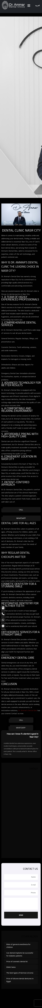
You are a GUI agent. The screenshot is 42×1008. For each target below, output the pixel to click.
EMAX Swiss (11, 967)
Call (21, 509)
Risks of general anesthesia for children (18, 945)
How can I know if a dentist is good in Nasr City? (22, 735)
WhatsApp (21, 518)
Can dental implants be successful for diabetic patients (19, 954)
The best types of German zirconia (19, 973)
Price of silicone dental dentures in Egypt (19, 980)
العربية (37, 5)
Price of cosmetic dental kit (17, 961)
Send (21, 915)
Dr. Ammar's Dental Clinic (27, 710)
